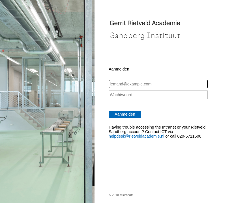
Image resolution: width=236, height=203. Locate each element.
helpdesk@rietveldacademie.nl (137, 136)
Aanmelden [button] (125, 114)
